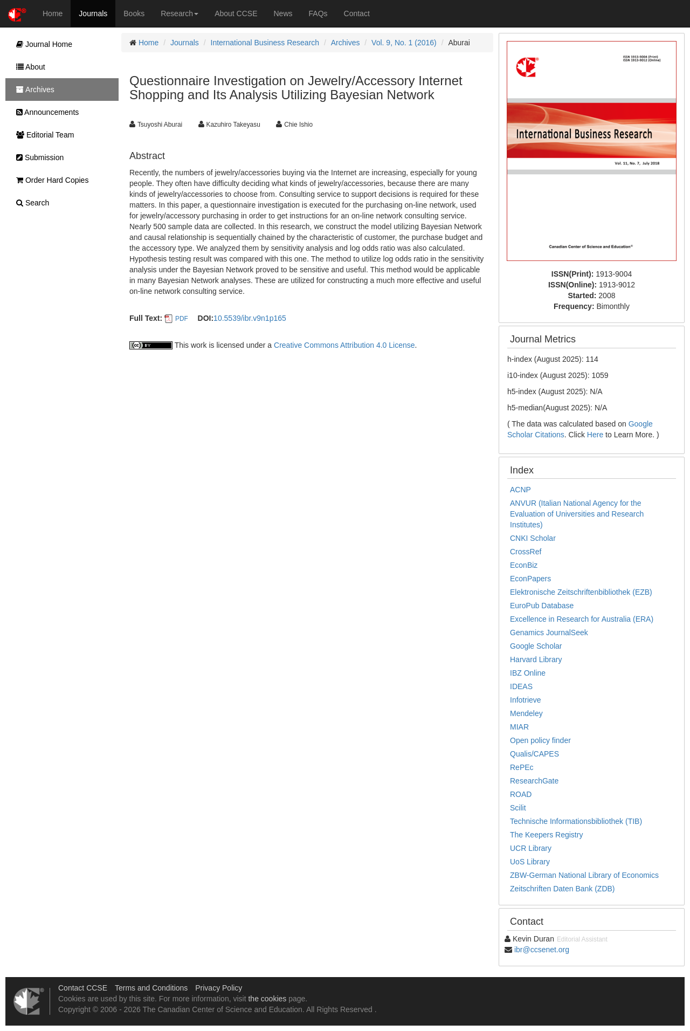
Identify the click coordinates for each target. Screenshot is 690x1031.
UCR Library (530, 848)
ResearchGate (534, 780)
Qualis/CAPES (534, 754)
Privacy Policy (218, 988)
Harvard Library (536, 659)
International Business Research (265, 42)
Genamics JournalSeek (549, 632)
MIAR (519, 727)
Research (179, 13)
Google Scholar (536, 646)
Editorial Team (42, 134)
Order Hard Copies (49, 180)
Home (53, 13)
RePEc (522, 767)
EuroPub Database (542, 605)
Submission (37, 157)
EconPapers (530, 578)
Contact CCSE (82, 988)
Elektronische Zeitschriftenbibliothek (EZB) (581, 592)
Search (30, 202)
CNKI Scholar (533, 538)
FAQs (318, 13)
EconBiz (523, 565)
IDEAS (521, 686)
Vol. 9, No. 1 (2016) (404, 42)
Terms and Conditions (151, 988)
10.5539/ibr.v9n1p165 (249, 318)
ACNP (520, 489)
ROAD (521, 794)
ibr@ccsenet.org (541, 949)
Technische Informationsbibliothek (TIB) (576, 821)
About (28, 67)
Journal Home (41, 44)
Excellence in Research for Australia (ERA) (581, 619)
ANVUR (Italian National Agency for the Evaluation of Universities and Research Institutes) (577, 514)
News (283, 13)
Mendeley (526, 713)
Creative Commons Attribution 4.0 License (344, 345)
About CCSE (236, 13)
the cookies (267, 998)
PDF (181, 318)
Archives (345, 42)
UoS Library (530, 861)
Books (133, 13)
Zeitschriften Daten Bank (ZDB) (562, 888)
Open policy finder (540, 740)
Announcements (45, 112)
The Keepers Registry (546, 834)
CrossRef (525, 551)
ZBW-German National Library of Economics (584, 875)
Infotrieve (525, 700)
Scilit (518, 807)
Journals (93, 13)
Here (595, 434)
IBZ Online (528, 673)
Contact (357, 13)
